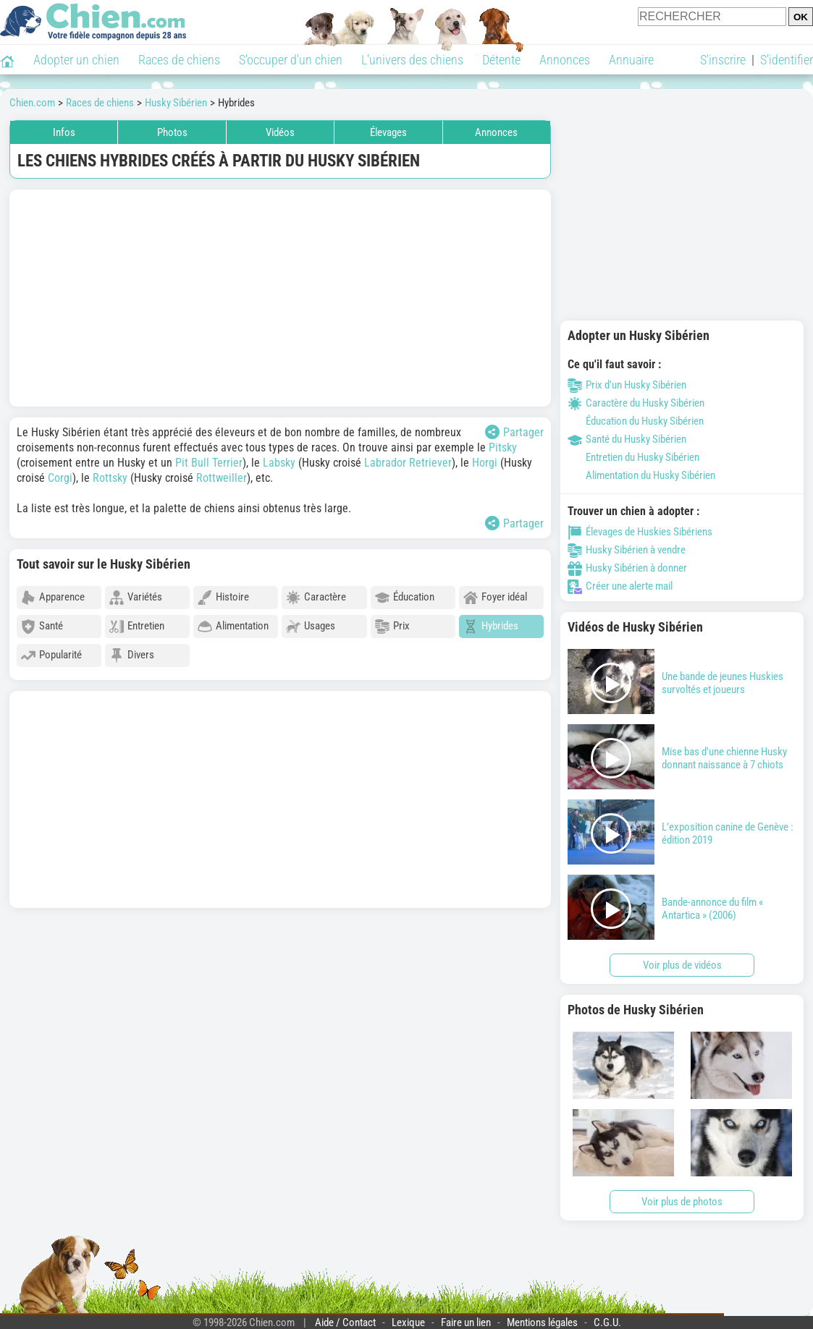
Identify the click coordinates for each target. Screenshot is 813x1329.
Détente (501, 59)
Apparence (53, 597)
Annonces (564, 59)
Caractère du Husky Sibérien (636, 402)
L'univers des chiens (412, 59)
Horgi (484, 463)
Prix (392, 626)
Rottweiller (221, 478)
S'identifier (786, 59)
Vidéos (280, 132)
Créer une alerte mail (620, 586)
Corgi (60, 478)
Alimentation (233, 626)
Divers (131, 655)
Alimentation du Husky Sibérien (641, 475)
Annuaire (631, 59)
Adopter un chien (76, 59)
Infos (64, 132)
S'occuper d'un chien (290, 59)
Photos (172, 132)
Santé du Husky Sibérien (627, 439)
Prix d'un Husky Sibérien (627, 384)
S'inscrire (723, 59)
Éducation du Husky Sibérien (636, 421)
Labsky (279, 463)
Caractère (316, 597)
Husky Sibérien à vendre (627, 549)
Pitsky (503, 447)
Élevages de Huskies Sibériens (640, 531)
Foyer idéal (495, 597)
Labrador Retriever (408, 463)
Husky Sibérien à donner (627, 567)
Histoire (223, 597)
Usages (310, 626)
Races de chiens (179, 59)
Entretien (136, 626)
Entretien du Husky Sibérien (633, 457)
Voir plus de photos (682, 1201)
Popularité (51, 655)
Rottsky (110, 478)
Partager (514, 432)
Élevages (388, 132)
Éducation (404, 597)
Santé (42, 626)
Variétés (135, 597)
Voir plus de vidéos (682, 965)
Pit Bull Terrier (209, 463)
